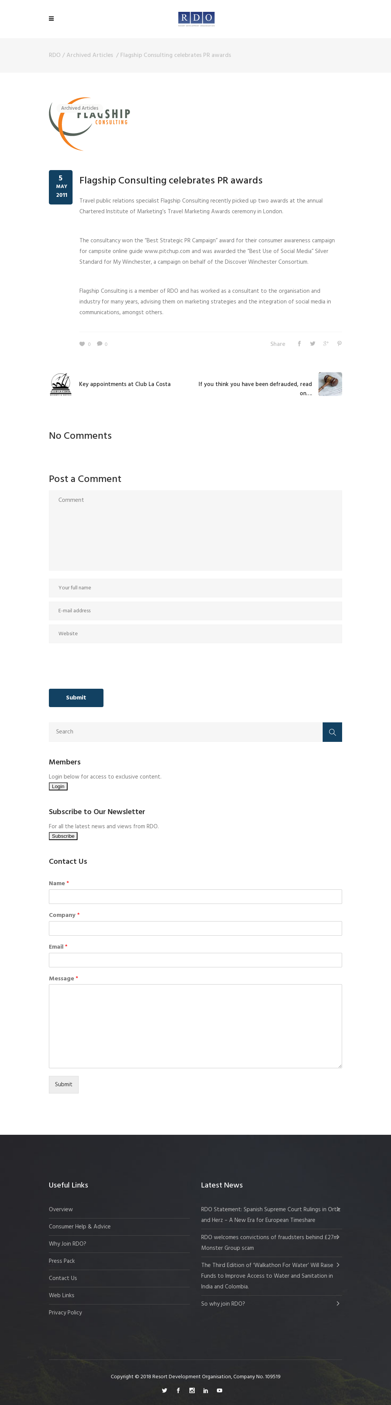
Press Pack (62, 1261)
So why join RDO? (223, 1304)
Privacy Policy (65, 1312)
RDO (55, 55)
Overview (61, 1209)
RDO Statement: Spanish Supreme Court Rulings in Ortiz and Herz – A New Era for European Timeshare (271, 1215)
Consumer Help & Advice (80, 1226)
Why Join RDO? (67, 1244)
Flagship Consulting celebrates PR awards (171, 181)
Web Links (61, 1295)
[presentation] (107, 666)
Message (63, 979)
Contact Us (63, 1278)
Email (58, 947)
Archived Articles (89, 55)
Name (59, 884)
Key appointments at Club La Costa (125, 384)
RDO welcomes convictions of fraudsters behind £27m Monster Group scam (269, 1243)
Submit (64, 1084)
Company (64, 916)
